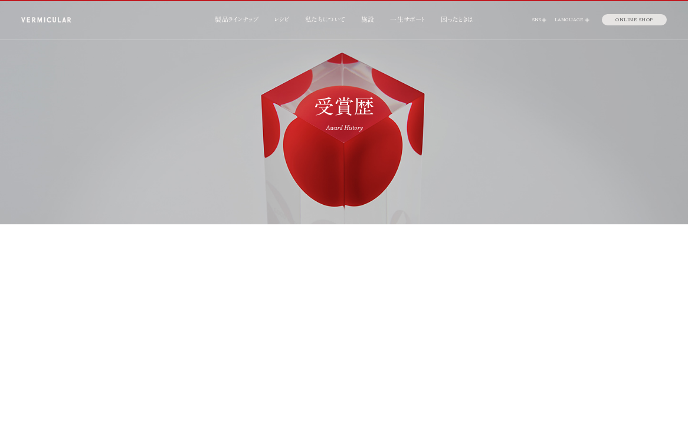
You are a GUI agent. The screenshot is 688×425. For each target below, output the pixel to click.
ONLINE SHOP (634, 19)
